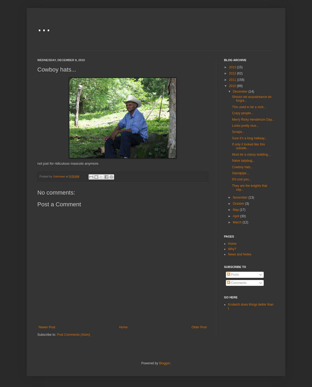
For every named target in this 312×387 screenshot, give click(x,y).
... (44, 26)
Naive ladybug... (243, 161)
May (236, 210)
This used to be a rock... (249, 107)
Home (123, 327)
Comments (236, 283)
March (238, 222)
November (241, 197)
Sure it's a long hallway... (249, 138)
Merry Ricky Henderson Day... (253, 119)
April (236, 216)
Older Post (199, 327)
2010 (233, 86)
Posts (233, 275)
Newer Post (47, 327)
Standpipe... (240, 173)
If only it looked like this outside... (248, 146)
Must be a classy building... (251, 154)
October (239, 204)
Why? (232, 249)
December (241, 91)
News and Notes (239, 254)
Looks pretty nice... (245, 126)
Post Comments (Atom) (73, 335)
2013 (233, 67)
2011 (233, 80)
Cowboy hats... (242, 167)
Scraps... (238, 132)
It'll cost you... (241, 179)
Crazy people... (243, 113)
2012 (233, 73)
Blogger (164, 363)
